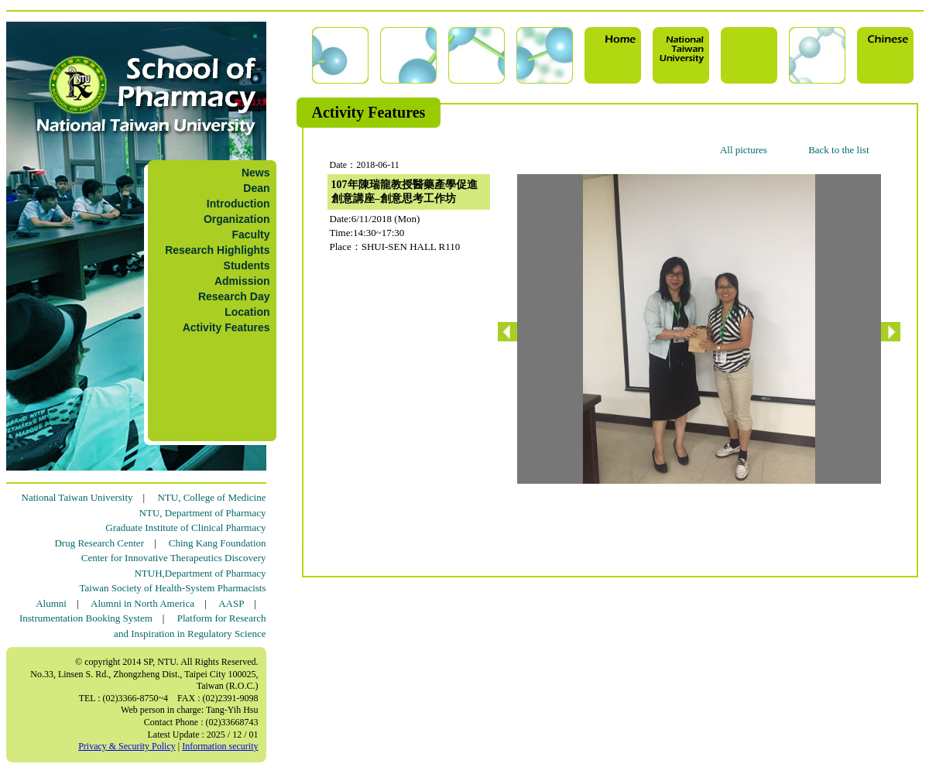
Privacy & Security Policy (127, 746)
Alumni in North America (142, 603)
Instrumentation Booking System (86, 618)
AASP (231, 603)
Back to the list (838, 150)
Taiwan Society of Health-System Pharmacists (173, 588)
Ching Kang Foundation (217, 543)
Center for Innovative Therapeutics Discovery (173, 557)
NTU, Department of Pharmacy (202, 513)
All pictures (743, 150)
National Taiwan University (77, 497)
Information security (220, 746)
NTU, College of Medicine (211, 497)
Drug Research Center (99, 543)
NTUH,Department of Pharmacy (200, 573)
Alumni (51, 603)
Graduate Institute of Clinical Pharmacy (185, 527)
